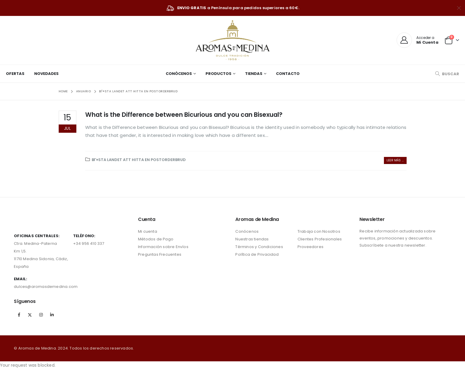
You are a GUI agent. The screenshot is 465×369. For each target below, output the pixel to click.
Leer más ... (395, 160)
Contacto (288, 73)
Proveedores (310, 247)
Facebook (18, 314)
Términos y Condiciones (259, 247)
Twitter (30, 314)
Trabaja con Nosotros (319, 231)
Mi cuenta (147, 231)
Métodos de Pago (155, 239)
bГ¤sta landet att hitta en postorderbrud (139, 160)
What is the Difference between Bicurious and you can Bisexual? (183, 114)
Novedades (46, 73)
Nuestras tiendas (252, 239)
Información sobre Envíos (163, 247)
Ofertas (15, 73)
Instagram (41, 314)
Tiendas (253, 73)
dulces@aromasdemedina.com (46, 286)
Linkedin (51, 314)
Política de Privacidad (256, 254)
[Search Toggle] (447, 74)
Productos (218, 73)
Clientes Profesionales (320, 239)
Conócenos (179, 73)
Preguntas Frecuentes (159, 254)
